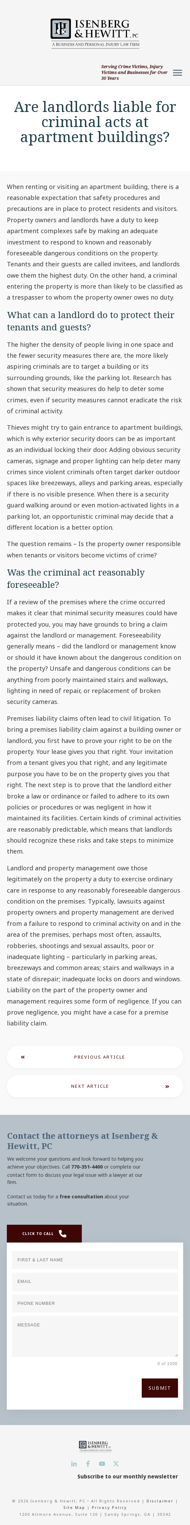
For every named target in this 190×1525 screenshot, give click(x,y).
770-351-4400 (87, 1166)
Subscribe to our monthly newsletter (127, 1476)
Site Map (74, 1507)
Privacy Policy (109, 1507)
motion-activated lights (131, 505)
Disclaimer (161, 1500)
